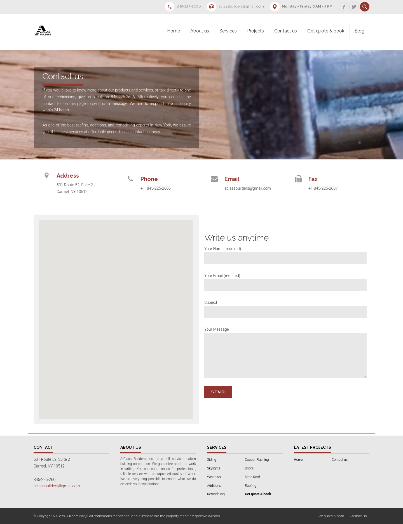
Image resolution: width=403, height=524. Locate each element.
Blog (359, 31)
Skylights (213, 468)
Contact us (285, 31)
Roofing (250, 486)
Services (228, 31)
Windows (214, 477)
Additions (214, 486)
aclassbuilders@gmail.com (57, 486)
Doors (249, 468)
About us (199, 31)
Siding (211, 460)
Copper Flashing (257, 460)
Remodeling (216, 494)
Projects (255, 31)
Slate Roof (252, 477)
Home (173, 31)
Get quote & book (325, 31)
